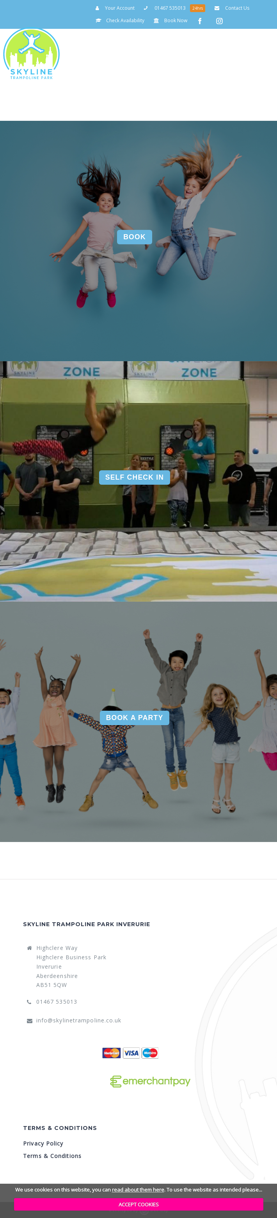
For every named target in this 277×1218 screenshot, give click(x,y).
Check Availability (120, 20)
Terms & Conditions (52, 1156)
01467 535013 (165, 8)
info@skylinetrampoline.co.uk (79, 1020)
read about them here (138, 1189)
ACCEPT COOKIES (139, 1204)
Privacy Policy (43, 1143)
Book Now (170, 20)
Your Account (115, 8)
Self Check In (134, 477)
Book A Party (134, 718)
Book (134, 237)
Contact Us (232, 8)
